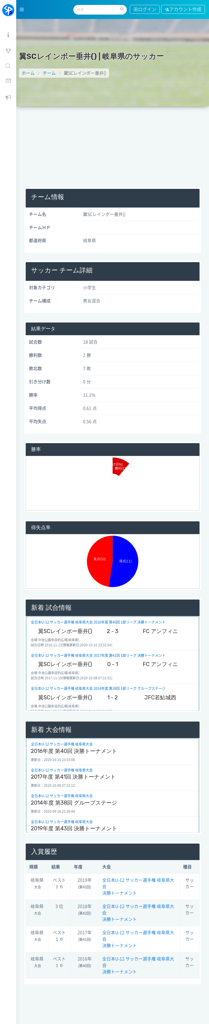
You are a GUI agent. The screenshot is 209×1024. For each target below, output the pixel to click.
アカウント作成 (183, 9)
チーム (49, 73)
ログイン (144, 9)
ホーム (28, 73)
